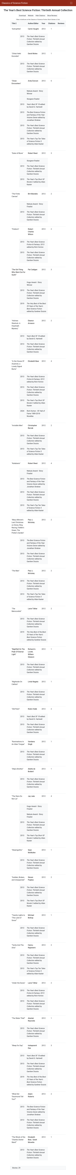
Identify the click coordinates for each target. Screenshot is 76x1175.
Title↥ (14, 23)
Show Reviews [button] (52, 15)
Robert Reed (32, 153)
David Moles (32, 54)
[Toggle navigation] (71, 3)
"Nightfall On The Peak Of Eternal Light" (18, 651)
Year (43, 23)
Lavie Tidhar (32, 609)
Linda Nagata (33, 682)
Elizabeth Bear (33, 361)
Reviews (61, 23)
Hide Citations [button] (40, 15)
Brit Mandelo (33, 194)
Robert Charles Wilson (31, 231)
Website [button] (30, 15)
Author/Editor (33, 23)
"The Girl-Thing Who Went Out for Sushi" (18, 272)
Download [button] (22, 15)
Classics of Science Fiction (15, 3)
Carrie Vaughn (33, 29)
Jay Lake (31, 796)
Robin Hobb (32, 709)
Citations (51, 23)
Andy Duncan (33, 81)
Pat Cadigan (32, 270)
